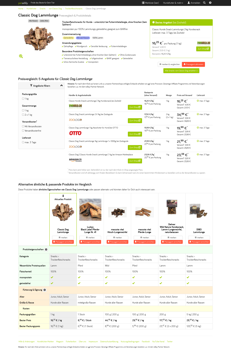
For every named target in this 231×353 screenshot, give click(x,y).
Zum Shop (203, 49)
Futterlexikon (71, 341)
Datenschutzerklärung (109, 341)
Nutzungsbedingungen (130, 341)
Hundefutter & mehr (173, 3)
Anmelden (194, 3)
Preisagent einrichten (63, 242)
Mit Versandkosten (33, 126)
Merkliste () (150, 3)
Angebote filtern (40, 85)
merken (63, 237)
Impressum (93, 341)
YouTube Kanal (158, 341)
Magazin (59, 341)
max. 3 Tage (30, 142)
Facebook (146, 341)
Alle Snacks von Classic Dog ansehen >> (181, 71)
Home (20, 9)
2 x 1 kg (28, 115)
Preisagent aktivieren (193, 64)
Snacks (43, 9)
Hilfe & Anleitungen (27, 341)
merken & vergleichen (169, 64)
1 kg (27, 98)
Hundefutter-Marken (45, 341)
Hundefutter (31, 9)
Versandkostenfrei (33, 130)
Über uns (82, 341)
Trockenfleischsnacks (73, 9)
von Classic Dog (55, 9)
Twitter (170, 341)
